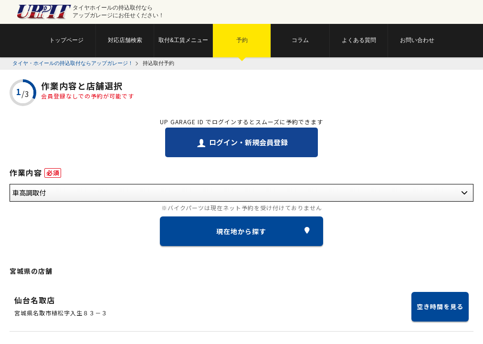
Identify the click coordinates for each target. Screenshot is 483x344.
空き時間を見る (440, 306)
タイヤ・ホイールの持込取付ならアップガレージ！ (72, 63)
